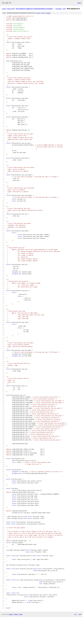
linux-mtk (10, 9)
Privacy (16, 614)
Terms (21, 614)
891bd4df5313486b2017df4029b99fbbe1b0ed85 (34, 9)
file (38, 13)
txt (75, 614)
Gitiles (11, 614)
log (43, 13)
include (58, 9)
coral (4, 9)
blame (48, 13)
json (79, 614)
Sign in (79, 3)
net (64, 9)
